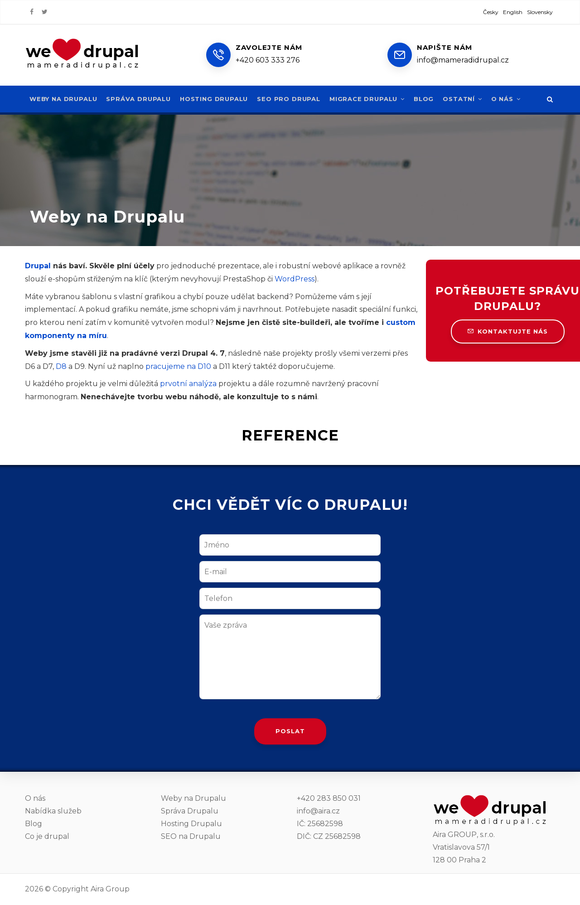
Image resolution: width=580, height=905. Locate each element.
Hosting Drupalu (216, 98)
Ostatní (469, 98)
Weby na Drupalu (63, 98)
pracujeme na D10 (178, 366)
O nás (513, 98)
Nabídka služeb (53, 811)
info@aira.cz (318, 811)
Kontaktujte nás (508, 331)
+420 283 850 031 (329, 798)
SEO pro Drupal (293, 98)
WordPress (294, 279)
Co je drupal (47, 836)
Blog (430, 98)
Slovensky (540, 12)
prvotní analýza (188, 383)
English (512, 12)
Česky (490, 12)
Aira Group (110, 889)
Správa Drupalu (140, 98)
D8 (61, 366)
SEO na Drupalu (191, 836)
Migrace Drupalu (372, 98)
